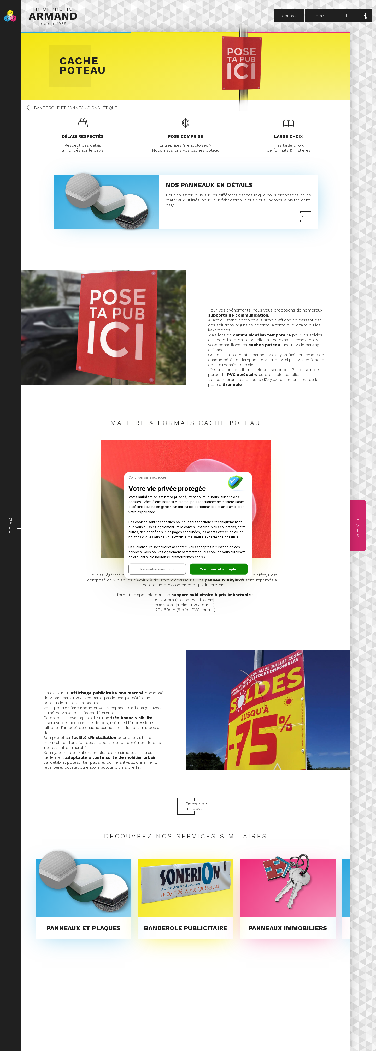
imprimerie (53, 15)
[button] (157, 569)
